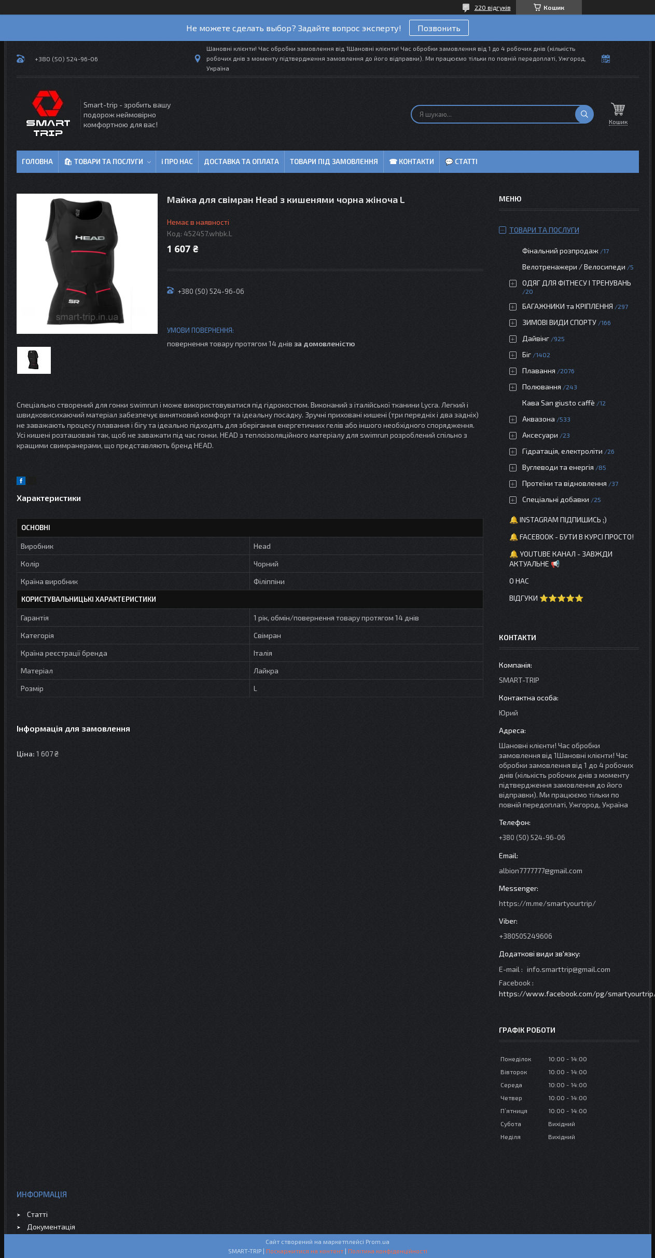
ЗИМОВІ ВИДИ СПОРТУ (559, 322)
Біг (526, 354)
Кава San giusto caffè (558, 402)
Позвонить (439, 28)
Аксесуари (540, 434)
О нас (519, 580)
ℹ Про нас (177, 161)
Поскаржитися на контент (304, 1250)
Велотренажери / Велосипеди (573, 266)
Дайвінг (535, 338)
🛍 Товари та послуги (103, 161)
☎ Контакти (411, 161)
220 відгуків (493, 7)
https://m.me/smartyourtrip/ (547, 903)
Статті (37, 1214)
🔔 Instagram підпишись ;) (558, 519)
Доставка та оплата (241, 161)
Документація (51, 1226)
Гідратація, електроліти (562, 451)
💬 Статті (461, 161)
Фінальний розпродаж (561, 250)
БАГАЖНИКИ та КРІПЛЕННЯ (567, 306)
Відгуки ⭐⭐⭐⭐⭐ (546, 597)
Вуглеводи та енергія (558, 467)
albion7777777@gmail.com (540, 870)
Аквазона (538, 418)
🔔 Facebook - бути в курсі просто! (571, 536)
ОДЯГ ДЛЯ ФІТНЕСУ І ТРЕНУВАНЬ (576, 282)
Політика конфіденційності (387, 1250)
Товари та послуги (544, 229)
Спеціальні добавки (555, 499)
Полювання (541, 386)
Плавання (538, 370)
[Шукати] (584, 114)
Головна (37, 161)
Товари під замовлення (334, 161)
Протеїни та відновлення (564, 483)
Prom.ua (377, 1241)
